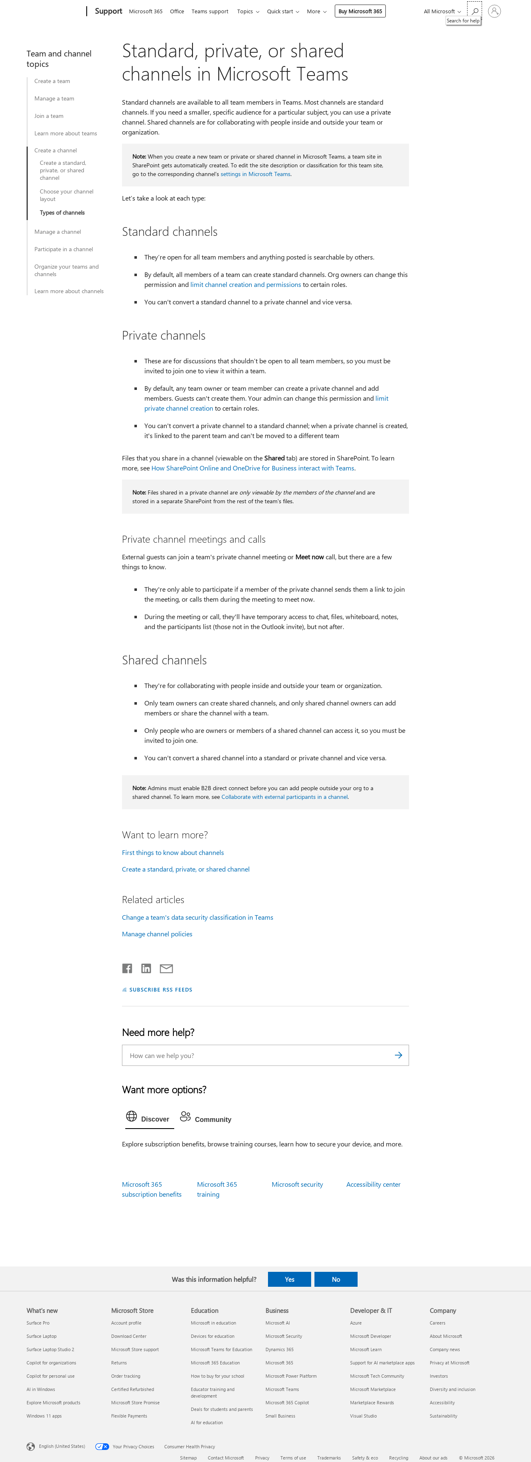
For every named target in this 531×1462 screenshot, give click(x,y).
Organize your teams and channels (66, 270)
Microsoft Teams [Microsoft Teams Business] (282, 1389)
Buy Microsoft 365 (368, 11)
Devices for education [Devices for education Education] (212, 1336)
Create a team (52, 81)
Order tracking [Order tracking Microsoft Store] (125, 1376)
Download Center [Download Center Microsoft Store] (128, 1336)
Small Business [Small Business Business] (280, 1416)
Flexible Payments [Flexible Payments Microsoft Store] (129, 1416)
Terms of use (293, 1458)
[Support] (107, 11)
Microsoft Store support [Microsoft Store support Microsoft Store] (135, 1349)
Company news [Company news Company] (445, 1349)
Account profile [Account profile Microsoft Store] (126, 1323)
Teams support (213, 11)
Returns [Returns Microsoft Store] (119, 1362)
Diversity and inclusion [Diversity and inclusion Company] (452, 1389)
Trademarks (329, 1458)
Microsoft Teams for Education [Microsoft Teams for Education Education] (221, 1349)
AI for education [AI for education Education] (207, 1422)
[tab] (149, 1118)
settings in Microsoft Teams (255, 174)
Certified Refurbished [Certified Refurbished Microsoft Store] (132, 1389)
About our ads (433, 1458)
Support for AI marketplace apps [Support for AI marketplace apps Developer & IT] (382, 1362)
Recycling (398, 1458)
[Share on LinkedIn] (143, 967)
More (322, 11)
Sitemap (188, 1458)
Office (179, 11)
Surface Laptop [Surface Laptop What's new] (41, 1336)
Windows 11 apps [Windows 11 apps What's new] (44, 1416)
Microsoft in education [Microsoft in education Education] (213, 1323)
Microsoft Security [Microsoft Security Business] (284, 1336)
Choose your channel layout (66, 195)
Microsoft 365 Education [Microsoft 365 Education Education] (215, 1362)
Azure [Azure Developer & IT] (356, 1323)
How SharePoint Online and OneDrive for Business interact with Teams (252, 467)
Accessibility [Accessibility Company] (442, 1402)
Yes (289, 1279)
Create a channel (55, 150)
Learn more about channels (69, 291)
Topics (250, 11)
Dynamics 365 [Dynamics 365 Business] (280, 1349)
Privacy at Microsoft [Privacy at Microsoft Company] (450, 1362)
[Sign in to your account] (494, 11)
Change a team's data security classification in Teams (197, 917)
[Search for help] (474, 10)
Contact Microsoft (226, 1458)
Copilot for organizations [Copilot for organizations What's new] (51, 1362)
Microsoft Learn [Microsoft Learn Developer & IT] (366, 1349)
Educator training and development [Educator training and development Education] (212, 1392)
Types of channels (62, 212)
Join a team (48, 116)
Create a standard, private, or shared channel (63, 170)
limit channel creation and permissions (245, 284)
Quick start (287, 11)
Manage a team (54, 98)
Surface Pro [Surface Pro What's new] (38, 1323)
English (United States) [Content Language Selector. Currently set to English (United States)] (62, 1445)
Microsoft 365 (146, 11)
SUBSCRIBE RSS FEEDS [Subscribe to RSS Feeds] (160, 989)
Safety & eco (365, 1458)
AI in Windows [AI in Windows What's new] (41, 1389)
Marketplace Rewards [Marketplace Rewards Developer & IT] (372, 1402)
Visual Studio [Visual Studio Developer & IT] (363, 1416)
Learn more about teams (65, 133)
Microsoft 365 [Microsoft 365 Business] (279, 1362)
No (336, 1279)
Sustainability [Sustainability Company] (443, 1416)
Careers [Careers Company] (438, 1323)
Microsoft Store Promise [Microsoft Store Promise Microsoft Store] (135, 1402)
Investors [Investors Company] (439, 1376)
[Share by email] (162, 967)
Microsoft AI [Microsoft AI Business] (278, 1323)
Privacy (262, 1458)
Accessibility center (373, 1184)
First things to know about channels (173, 852)
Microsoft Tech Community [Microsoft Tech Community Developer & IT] (377, 1376)
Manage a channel (57, 231)
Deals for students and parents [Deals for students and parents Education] (222, 1409)
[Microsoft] (55, 11)
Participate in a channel (63, 249)
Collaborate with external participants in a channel (285, 797)
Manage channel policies (157, 933)
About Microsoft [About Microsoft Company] (446, 1336)
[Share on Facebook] (128, 967)
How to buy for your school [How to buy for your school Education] (217, 1376)
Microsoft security (297, 1184)
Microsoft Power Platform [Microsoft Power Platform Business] (291, 1376)
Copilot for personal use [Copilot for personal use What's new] (51, 1376)
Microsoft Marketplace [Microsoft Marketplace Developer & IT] (373, 1389)
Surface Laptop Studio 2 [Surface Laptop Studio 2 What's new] (50, 1349)
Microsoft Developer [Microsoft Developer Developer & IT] (370, 1336)
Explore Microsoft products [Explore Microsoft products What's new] (53, 1402)
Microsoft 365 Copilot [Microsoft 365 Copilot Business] (287, 1402)
